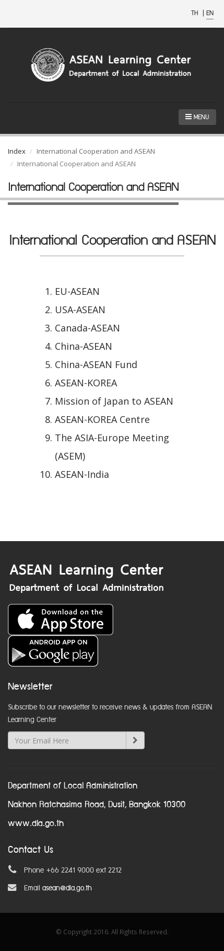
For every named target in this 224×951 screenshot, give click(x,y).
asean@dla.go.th (67, 888)
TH (195, 13)
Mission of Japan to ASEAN (114, 401)
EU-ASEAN (77, 291)
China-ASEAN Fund (96, 364)
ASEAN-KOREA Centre (102, 419)
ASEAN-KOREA (86, 382)
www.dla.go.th (36, 824)
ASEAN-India (82, 474)
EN (210, 13)
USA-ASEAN (80, 309)
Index (17, 151)
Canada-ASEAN (87, 328)
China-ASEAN (83, 346)
